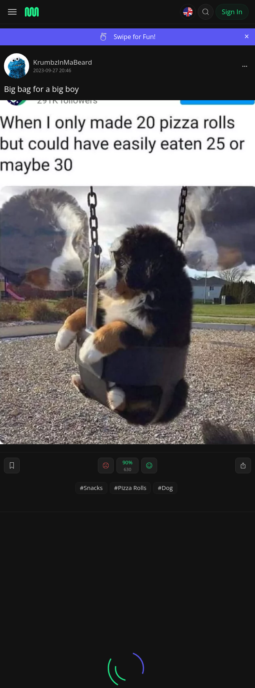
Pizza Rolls (132, 488)
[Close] (246, 36)
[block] (244, 66)
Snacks (93, 488)
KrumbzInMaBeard (62, 62)
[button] (206, 12)
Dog (167, 488)
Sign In (232, 11)
